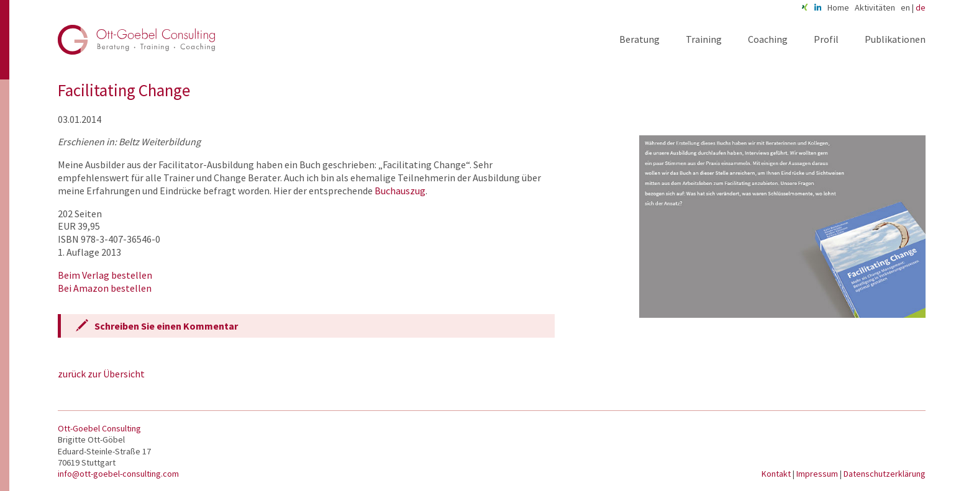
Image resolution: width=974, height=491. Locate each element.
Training (704, 39)
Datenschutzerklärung (885, 473)
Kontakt (777, 473)
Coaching (768, 39)
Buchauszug (400, 190)
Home (838, 7)
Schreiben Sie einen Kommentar (166, 326)
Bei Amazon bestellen (105, 288)
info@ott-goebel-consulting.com (118, 473)
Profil (826, 39)
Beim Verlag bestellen (105, 275)
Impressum (818, 473)
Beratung (639, 39)
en (905, 7)
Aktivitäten (875, 7)
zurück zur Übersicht (101, 373)
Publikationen (895, 39)
